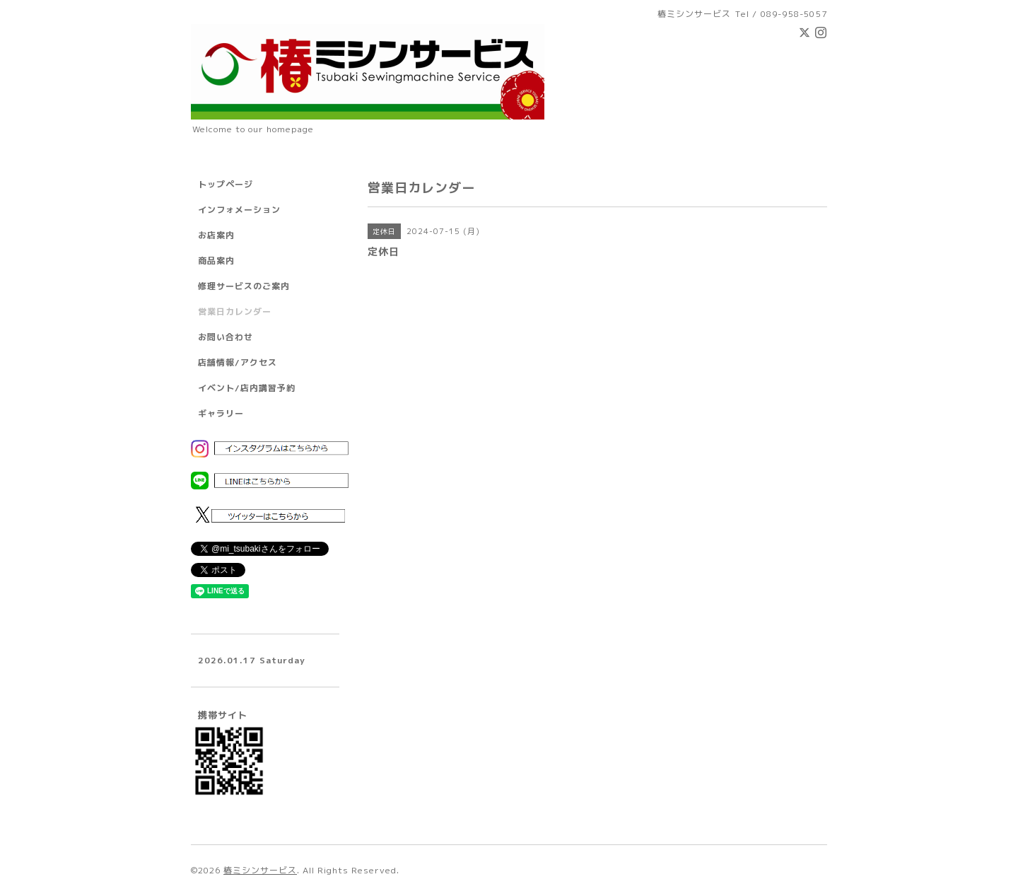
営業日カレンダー (234, 312)
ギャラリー (221, 413)
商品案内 (216, 261)
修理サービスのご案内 (244, 286)
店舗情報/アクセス (237, 362)
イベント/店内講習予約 (247, 388)
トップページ (225, 184)
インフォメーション (239, 210)
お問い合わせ (225, 337)
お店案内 (216, 235)
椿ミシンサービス (260, 870)
